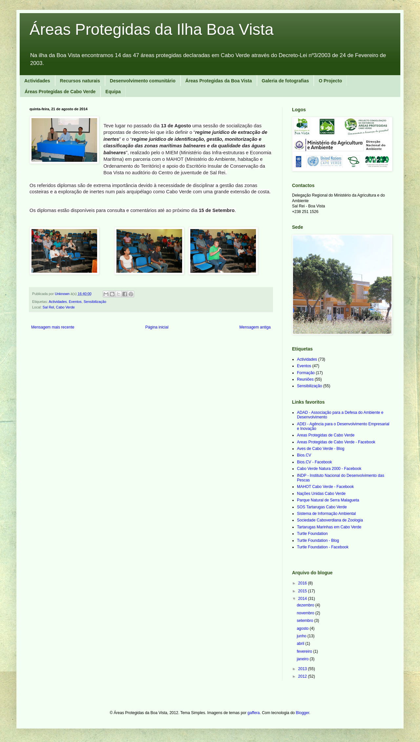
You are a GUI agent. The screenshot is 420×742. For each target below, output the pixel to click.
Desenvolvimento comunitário (143, 80)
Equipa (113, 91)
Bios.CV (304, 455)
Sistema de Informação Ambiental (326, 513)
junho (302, 636)
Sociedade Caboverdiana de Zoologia (330, 520)
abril (301, 643)
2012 (303, 676)
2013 (303, 669)
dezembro (306, 605)
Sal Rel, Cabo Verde (59, 307)
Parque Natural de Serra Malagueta (328, 500)
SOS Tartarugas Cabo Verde (322, 507)
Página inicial (157, 327)
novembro (306, 613)
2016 (303, 583)
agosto (303, 628)
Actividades (37, 80)
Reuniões (305, 379)
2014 (303, 598)
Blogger (302, 712)
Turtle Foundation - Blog (318, 540)
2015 (303, 591)
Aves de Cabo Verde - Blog (321, 448)
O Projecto (330, 80)
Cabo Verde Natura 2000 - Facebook (329, 468)
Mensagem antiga (255, 327)
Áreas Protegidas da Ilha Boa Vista (152, 29)
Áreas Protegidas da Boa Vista (218, 80)
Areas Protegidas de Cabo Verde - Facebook (336, 442)
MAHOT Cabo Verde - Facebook (325, 486)
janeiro (303, 659)
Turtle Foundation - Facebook (322, 547)
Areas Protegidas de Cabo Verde (325, 435)
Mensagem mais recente (52, 327)
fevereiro (305, 651)
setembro (305, 620)
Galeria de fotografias (285, 80)
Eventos (75, 302)
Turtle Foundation (312, 533)
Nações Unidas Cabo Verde (321, 493)
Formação (306, 373)
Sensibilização (95, 302)
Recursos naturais (80, 80)
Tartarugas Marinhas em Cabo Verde (329, 527)
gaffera (253, 712)
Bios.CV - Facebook (314, 462)
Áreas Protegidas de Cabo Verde (60, 91)
